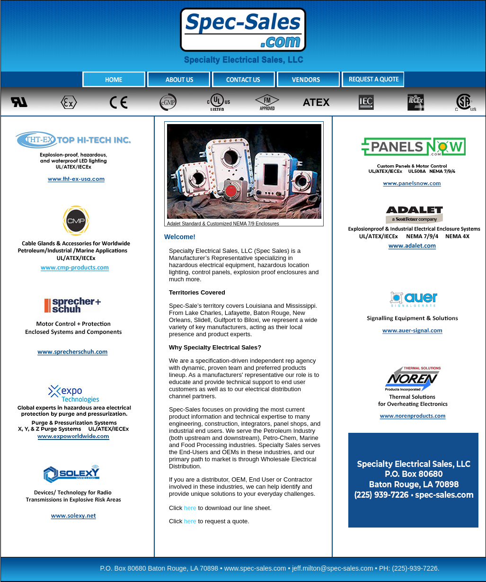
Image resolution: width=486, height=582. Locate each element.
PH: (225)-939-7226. (409, 568)
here (190, 507)
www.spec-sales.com (255, 568)
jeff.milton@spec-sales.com (332, 568)
